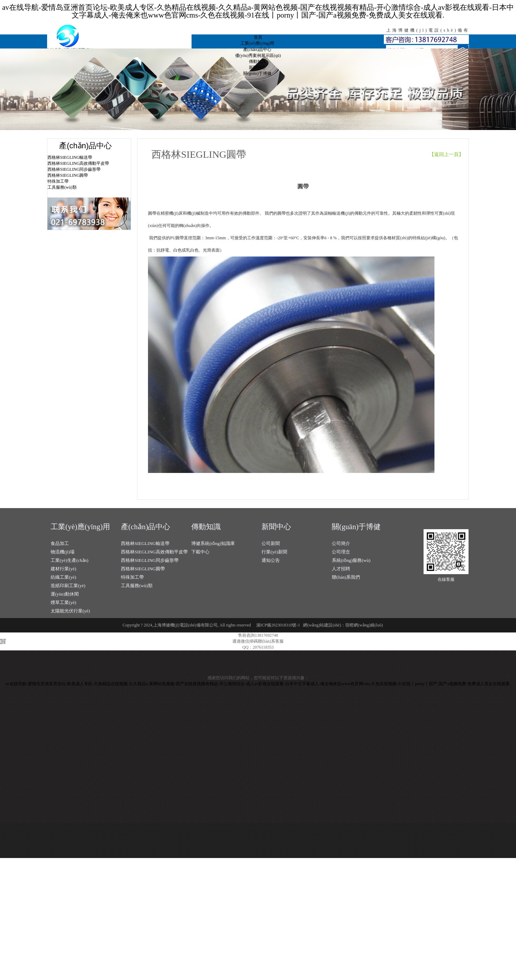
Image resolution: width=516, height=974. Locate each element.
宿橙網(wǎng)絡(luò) (364, 625)
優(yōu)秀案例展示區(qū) (258, 55)
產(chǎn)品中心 (257, 49)
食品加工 (60, 543)
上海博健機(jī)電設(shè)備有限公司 (119, 39)
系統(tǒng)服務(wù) (351, 560)
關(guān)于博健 (257, 73)
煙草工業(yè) (63, 602)
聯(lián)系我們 (346, 577)
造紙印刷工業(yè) (68, 585)
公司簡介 (341, 543)
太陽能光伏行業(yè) (70, 610)
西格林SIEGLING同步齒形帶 (74, 169)
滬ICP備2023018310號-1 (278, 625)
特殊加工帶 (58, 181)
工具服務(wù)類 (62, 187)
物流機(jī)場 (63, 551)
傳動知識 (257, 61)
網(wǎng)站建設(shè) (322, 625)
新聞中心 (257, 67)
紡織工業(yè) (63, 577)
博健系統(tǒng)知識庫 (213, 543)
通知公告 (271, 560)
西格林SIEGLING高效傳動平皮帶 (78, 163)
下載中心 (200, 551)
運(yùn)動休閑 (65, 594)
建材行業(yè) (63, 568)
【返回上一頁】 (449, 154)
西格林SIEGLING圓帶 (67, 175)
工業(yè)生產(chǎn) (69, 560)
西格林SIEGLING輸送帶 (69, 157)
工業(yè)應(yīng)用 (257, 43)
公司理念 (341, 551)
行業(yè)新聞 (274, 551)
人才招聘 (341, 568)
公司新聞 (271, 543)
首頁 (258, 37)
